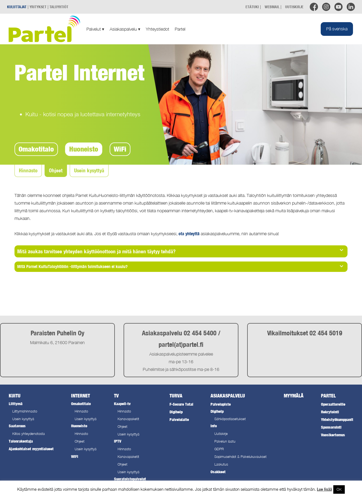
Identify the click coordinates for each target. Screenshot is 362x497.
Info (214, 425)
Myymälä (293, 396)
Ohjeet (56, 170)
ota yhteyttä (189, 233)
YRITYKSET (38, 6)
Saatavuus (17, 425)
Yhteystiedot (157, 29)
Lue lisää (324, 489)
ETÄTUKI (252, 6)
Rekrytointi (330, 411)
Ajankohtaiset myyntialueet (31, 448)
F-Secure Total (181, 404)
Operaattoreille (333, 404)
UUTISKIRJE (294, 6)
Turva (176, 396)
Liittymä (15, 403)
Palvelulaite (179, 419)
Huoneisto (83, 149)
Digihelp (176, 411)
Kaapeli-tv (122, 403)
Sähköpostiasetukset (230, 419)
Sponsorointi (331, 427)
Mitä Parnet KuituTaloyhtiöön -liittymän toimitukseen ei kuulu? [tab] (181, 266)
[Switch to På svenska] (337, 29)
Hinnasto (28, 170)
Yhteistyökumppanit (337, 419)
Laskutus (221, 464)
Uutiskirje (221, 434)
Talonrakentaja (21, 441)
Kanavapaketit (128, 419)
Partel (180, 29)
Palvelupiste (221, 404)
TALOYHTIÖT (58, 6)
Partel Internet (79, 72)
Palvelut (95, 29)
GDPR (219, 449)
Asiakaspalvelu (125, 29)
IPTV (117, 441)
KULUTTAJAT (17, 6)
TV (116, 396)
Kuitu (15, 396)
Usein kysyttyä (89, 170)
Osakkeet (218, 471)
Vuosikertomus (333, 434)
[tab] (181, 251)
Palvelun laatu (224, 441)
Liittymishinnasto (24, 411)
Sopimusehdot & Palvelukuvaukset (240, 457)
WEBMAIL (272, 6)
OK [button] (339, 489)
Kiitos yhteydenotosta (28, 434)
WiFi (120, 149)
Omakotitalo (36, 149)
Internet (80, 396)
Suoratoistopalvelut (130, 478)
